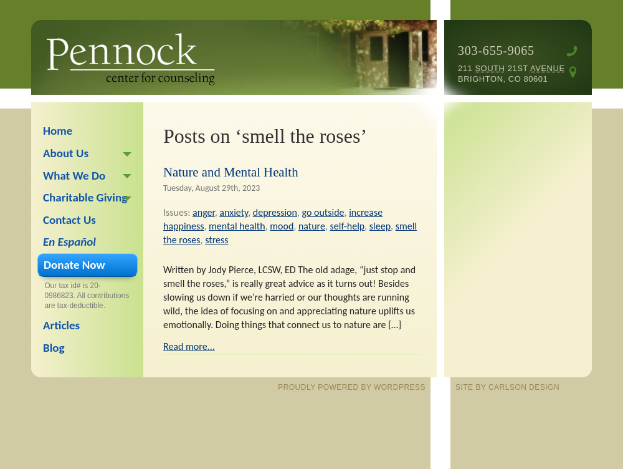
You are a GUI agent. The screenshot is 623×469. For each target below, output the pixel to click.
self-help (347, 226)
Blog (54, 348)
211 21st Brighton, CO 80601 (511, 73)
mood (281, 226)
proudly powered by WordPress (352, 387)
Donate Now (74, 265)
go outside (323, 212)
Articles (61, 325)
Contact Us (69, 220)
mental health (237, 226)
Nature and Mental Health (230, 172)
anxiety (233, 212)
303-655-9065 (496, 50)
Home (57, 130)
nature (311, 226)
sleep (380, 226)
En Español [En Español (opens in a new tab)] (69, 241)
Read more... (189, 346)
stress (216, 240)
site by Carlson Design (507, 387)
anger (204, 212)
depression (275, 212)
